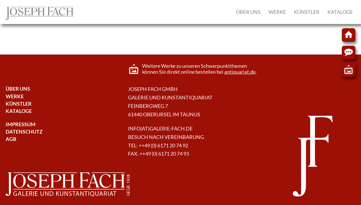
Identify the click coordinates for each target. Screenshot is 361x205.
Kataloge (340, 12)
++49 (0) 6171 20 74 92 (163, 146)
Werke (277, 12)
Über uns (248, 12)
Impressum (21, 124)
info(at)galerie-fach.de (160, 129)
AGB (11, 139)
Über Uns (18, 89)
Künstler (307, 12)
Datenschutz (24, 132)
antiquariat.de (240, 72)
